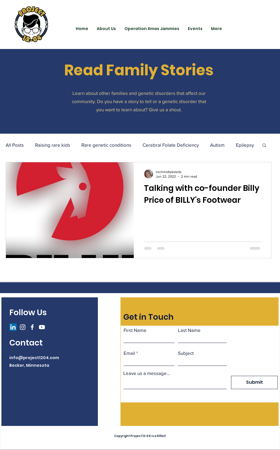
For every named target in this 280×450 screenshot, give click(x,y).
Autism (217, 145)
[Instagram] (22, 327)
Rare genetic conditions (106, 145)
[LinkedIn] (13, 327)
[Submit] (254, 382)
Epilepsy (245, 145)
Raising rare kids (52, 145)
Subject (186, 353)
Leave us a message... (146, 373)
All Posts (15, 145)
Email (129, 353)
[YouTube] (42, 327)
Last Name (189, 330)
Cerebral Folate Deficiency (171, 145)
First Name (135, 330)
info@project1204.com (34, 358)
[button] (264, 146)
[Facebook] (32, 327)
